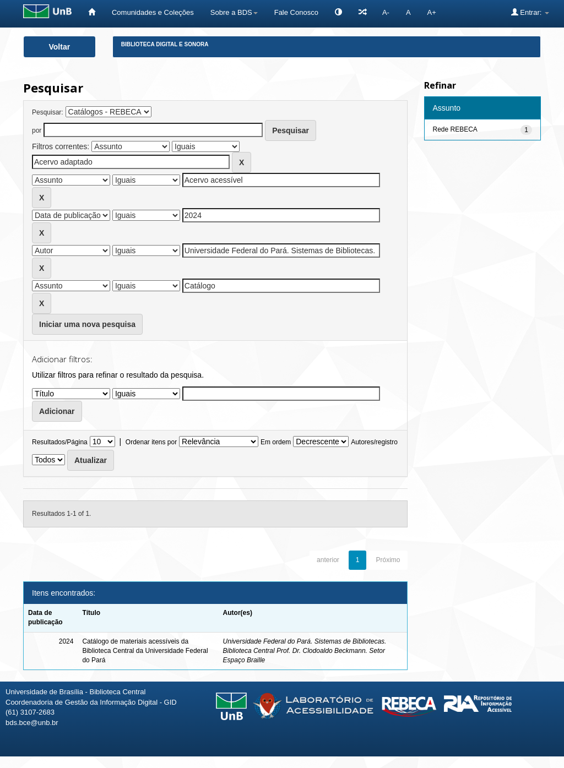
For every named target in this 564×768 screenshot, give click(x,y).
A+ (431, 12)
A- (385, 12)
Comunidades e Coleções (153, 12)
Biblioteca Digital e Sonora (165, 44)
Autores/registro (374, 442)
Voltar (59, 46)
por (36, 130)
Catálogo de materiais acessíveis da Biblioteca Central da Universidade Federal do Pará (145, 651)
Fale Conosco (296, 12)
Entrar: (530, 12)
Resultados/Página (60, 442)
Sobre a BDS (234, 12)
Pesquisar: (47, 112)
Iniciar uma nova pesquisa (87, 324)
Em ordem (276, 442)
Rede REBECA (455, 129)
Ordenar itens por (151, 442)
